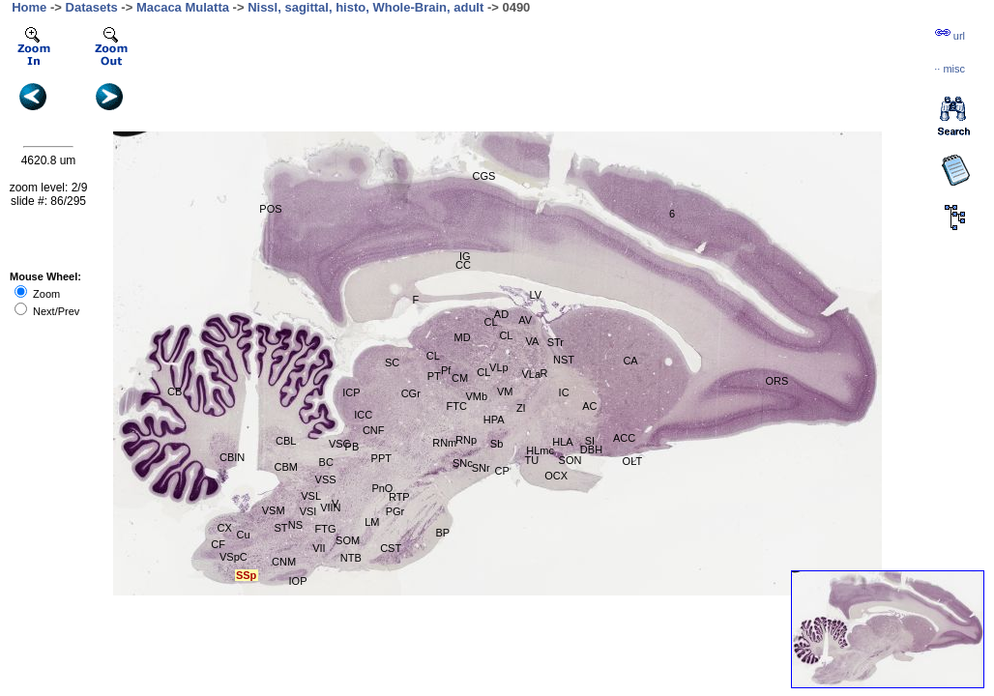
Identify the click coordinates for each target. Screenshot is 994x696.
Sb (496, 444)
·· (949, 68)
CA (630, 360)
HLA (562, 442)
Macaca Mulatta (182, 7)
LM (372, 522)
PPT (381, 458)
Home (29, 7)
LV (535, 295)
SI (590, 441)
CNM (284, 561)
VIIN (330, 507)
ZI (521, 408)
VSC (340, 444)
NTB (351, 558)
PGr (395, 511)
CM (460, 378)
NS (295, 525)
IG (465, 256)
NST (563, 359)
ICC (363, 414)
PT (434, 376)
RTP (399, 497)
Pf (446, 370)
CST (390, 548)
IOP (298, 581)
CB (174, 391)
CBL (286, 441)
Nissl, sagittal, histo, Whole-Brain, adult (365, 7)
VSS (325, 479)
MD (461, 337)
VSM (273, 510)
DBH (591, 449)
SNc (463, 463)
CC (463, 265)
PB (352, 446)
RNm (444, 443)
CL (490, 322)
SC (392, 362)
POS (270, 209)
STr (555, 342)
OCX (556, 475)
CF (218, 544)
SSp (246, 575)
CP (502, 471)
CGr (411, 393)
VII (318, 548)
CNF (374, 430)
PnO (382, 488)
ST (280, 528)
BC (326, 462)
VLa (531, 374)
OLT (633, 461)
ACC (624, 438)
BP (442, 532)
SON (570, 460)
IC (564, 392)
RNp (466, 440)
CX (225, 528)
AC (589, 406)
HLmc (540, 450)
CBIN (232, 457)
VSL (311, 496)
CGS (484, 176)
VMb (476, 396)
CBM (285, 467)
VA (532, 341)
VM (505, 391)
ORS (776, 381)
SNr (481, 468)
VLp (499, 367)
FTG (325, 529)
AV (525, 320)
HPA (494, 419)
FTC (457, 406)
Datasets (92, 7)
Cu (242, 534)
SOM (348, 540)
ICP (351, 392)
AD (501, 314)
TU (532, 460)
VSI (308, 511)
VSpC (233, 557)
